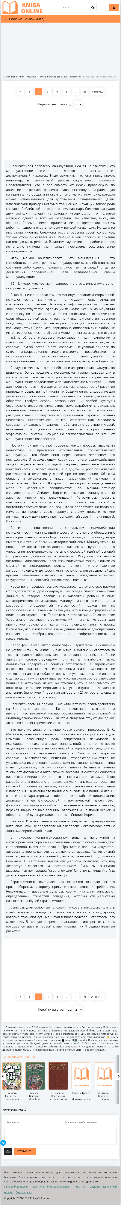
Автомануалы (24, 1192)
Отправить (24, 1151)
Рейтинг (81, 1186)
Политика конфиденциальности (52, 1186)
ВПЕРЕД (97, 91)
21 (85, 91)
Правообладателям (16, 1186)
